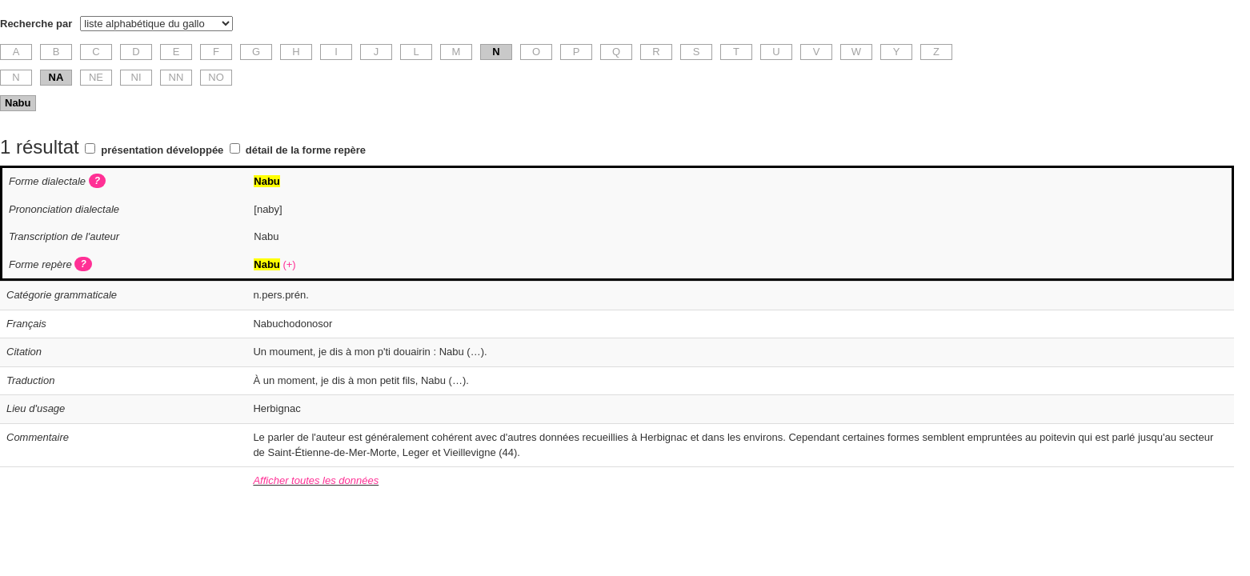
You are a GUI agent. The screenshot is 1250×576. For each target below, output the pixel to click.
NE (96, 77)
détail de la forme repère (306, 150)
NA (56, 77)
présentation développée (162, 150)
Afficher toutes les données (316, 480)
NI (136, 77)
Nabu (18, 103)
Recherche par (36, 24)
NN (176, 77)
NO (216, 77)
